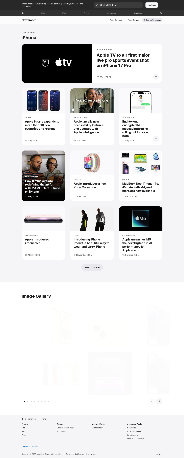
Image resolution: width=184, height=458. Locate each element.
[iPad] (64, 13)
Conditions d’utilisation (75, 454)
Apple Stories (133, 20)
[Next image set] (159, 401)
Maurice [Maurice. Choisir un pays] (159, 454)
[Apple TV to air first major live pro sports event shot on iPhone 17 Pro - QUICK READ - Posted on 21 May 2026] (92, 63)
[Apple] (22, 13)
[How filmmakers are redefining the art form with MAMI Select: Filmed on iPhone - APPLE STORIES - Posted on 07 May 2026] (43, 176)
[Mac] (43, 13)
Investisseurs (132, 435)
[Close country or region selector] (161, 5)
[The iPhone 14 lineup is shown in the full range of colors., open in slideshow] (59, 373)
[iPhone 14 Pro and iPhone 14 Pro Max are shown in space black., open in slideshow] (157, 373)
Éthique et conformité (135, 439)
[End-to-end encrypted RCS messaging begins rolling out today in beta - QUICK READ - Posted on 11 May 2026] (140, 116)
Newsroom (29, 20)
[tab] (24, 401)
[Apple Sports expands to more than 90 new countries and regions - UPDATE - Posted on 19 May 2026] (43, 116)
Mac (23, 428)
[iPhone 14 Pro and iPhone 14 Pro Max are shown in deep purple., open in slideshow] (157, 325)
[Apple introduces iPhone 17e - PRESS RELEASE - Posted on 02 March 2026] (43, 233)
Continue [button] (152, 5)
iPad (23, 431)
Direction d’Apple (134, 431)
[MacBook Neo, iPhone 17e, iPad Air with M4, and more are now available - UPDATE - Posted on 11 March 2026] (140, 176)
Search (153, 20)
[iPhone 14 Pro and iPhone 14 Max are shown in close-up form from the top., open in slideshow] (108, 373)
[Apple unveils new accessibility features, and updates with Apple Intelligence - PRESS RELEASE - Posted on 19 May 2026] (92, 116)
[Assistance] (111, 13)
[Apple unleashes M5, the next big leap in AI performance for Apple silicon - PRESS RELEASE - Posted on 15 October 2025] (140, 233)
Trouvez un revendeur (30, 446)
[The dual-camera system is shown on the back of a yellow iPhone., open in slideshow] (108, 325)
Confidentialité (97, 428)
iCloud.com (61, 431)
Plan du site (91, 454)
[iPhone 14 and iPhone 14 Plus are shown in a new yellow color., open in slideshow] (59, 325)
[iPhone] (86, 13)
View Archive (92, 267)
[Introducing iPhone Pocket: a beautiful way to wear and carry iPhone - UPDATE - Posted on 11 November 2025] (92, 233)
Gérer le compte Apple (65, 428)
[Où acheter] (138, 13)
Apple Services (116, 20)
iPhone (24, 435)
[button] (118, 5)
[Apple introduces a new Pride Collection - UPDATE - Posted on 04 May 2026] (92, 176)
